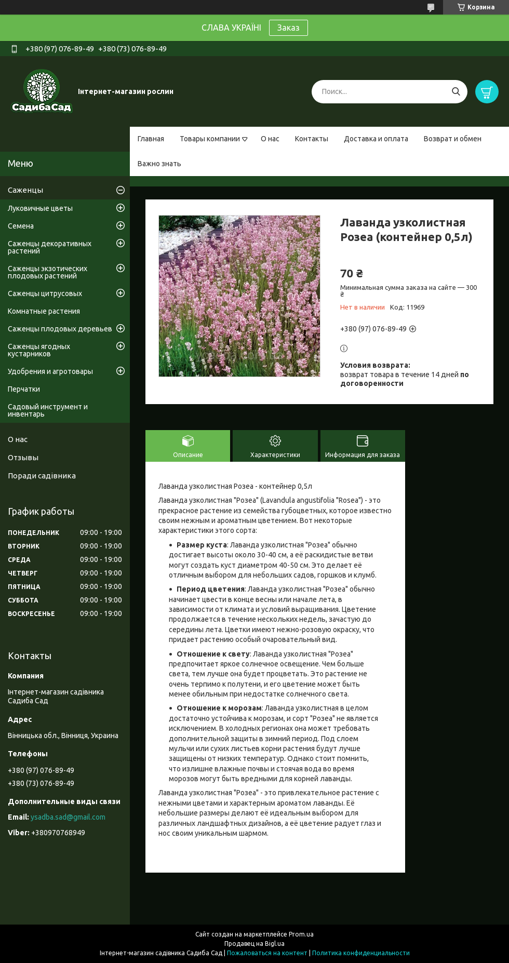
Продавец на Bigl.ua (254, 943)
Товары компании (210, 139)
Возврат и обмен (452, 139)
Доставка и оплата (376, 139)
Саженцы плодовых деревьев (60, 329)
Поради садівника (42, 475)
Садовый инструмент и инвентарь (48, 410)
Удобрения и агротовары (50, 371)
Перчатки (24, 389)
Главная (151, 139)
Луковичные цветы (40, 208)
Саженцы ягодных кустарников (39, 350)
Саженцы (25, 189)
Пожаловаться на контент (267, 952)
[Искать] (455, 91)
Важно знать (159, 163)
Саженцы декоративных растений (49, 247)
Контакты (311, 139)
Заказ (288, 27)
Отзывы (23, 457)
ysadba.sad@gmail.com (68, 817)
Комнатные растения (44, 311)
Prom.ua (301, 934)
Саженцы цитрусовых (45, 293)
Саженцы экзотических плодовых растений (47, 272)
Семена (21, 226)
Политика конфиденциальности (361, 952)
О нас (270, 139)
